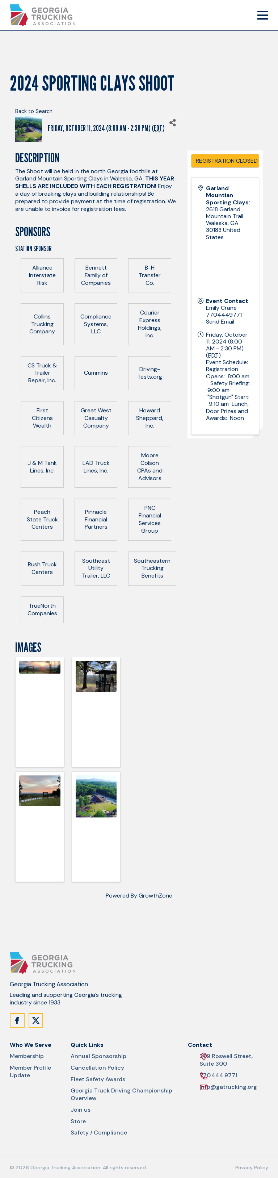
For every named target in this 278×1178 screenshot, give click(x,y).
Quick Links (87, 1045)
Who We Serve (30, 1045)
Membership (27, 1056)
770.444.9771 (218, 1075)
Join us (80, 1110)
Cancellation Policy (97, 1067)
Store (78, 1121)
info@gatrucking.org (228, 1087)
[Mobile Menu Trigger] (262, 15)
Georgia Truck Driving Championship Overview (121, 1094)
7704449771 (224, 315)
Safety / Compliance (99, 1132)
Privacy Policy (251, 1167)
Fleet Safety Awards (98, 1079)
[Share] (173, 123)
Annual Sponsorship (98, 1056)
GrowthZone (155, 895)
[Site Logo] (42, 15)
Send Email (220, 321)
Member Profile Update (30, 1071)
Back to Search (33, 111)
